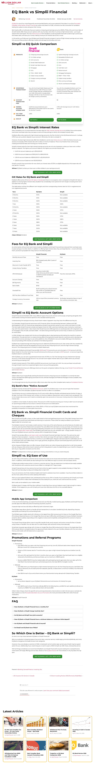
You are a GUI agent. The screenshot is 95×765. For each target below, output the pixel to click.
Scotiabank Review (77, 382)
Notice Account (36, 33)
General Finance (28, 669)
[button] (44, 3)
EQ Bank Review (19, 370)
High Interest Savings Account (56, 130)
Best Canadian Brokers (37, 3)
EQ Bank (14, 23)
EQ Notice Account (37, 388)
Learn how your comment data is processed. (56, 690)
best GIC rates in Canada (35, 180)
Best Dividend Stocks (63, 3)
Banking (74, 3)
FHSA (69, 350)
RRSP (41, 350)
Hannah (27, 19)
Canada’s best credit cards (25, 430)
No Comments (78, 19)
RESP (62, 352)
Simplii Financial (30, 25)
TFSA (47, 350)
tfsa (41, 669)
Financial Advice (50, 3)
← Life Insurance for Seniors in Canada (23, 675)
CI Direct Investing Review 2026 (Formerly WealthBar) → (66, 675)
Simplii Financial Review (76, 368)
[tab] (47, 607)
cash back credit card (35, 435)
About (90, 3)
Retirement (82, 3)
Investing (36, 669)
